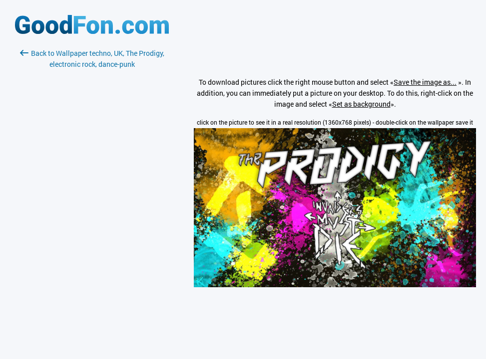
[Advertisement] (92, 188)
